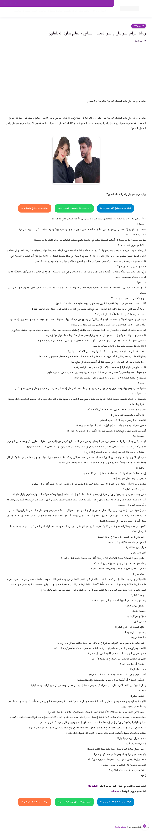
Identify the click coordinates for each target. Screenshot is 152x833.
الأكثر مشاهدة (69, 12)
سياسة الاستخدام (69, 3)
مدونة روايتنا (120, 827)
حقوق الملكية (95, 3)
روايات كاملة (83, 12)
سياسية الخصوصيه (52, 3)
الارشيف (38, 3)
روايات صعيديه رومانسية (49, 12)
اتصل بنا (107, 3)
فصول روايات (138, 26)
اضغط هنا (93, 786)
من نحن (83, 3)
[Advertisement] (76, 65)
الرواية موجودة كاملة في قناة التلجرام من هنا (115, 208)
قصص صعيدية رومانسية (24, 12)
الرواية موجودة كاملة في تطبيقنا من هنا (34, 208)
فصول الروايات (98, 12)
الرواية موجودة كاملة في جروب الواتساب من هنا (74, 208)
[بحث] (5, 12)
